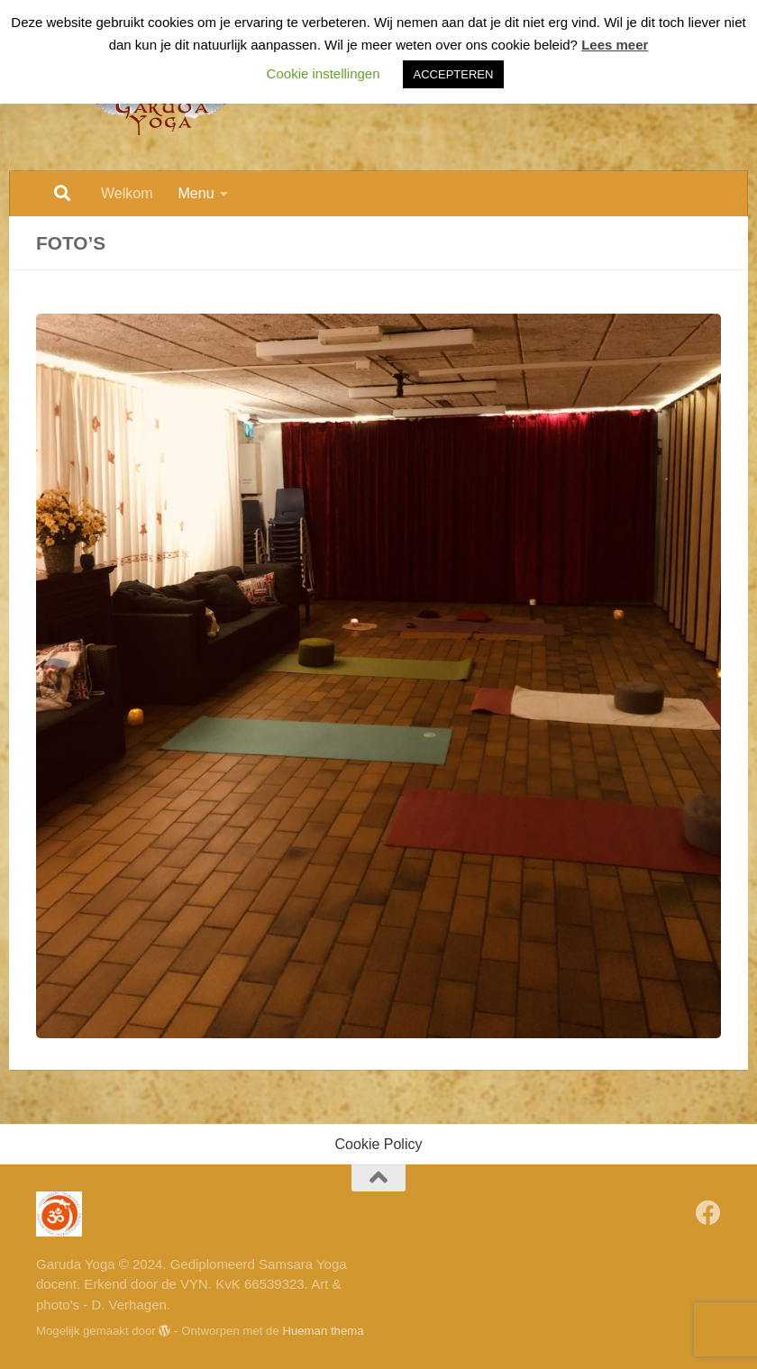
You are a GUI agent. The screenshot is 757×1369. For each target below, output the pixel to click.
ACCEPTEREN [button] (454, 74)
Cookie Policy (379, 1144)
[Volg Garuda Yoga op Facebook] (708, 1213)
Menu (196, 193)
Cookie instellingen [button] (323, 73)
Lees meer (614, 44)
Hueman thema (322, 1330)
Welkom (127, 193)
